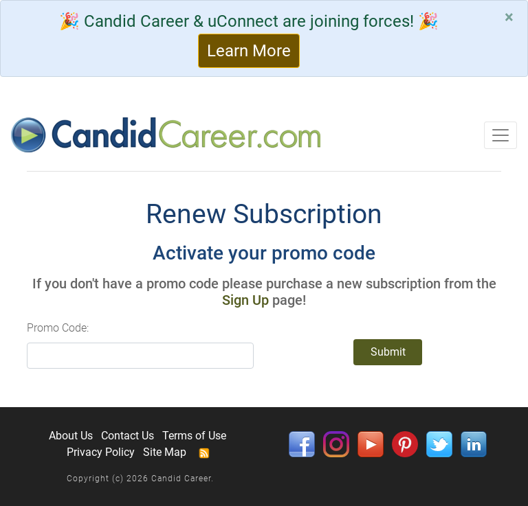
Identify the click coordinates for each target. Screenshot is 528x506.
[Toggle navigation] (500, 135)
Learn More (249, 50)
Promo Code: (58, 327)
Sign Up (245, 300)
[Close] (509, 17)
